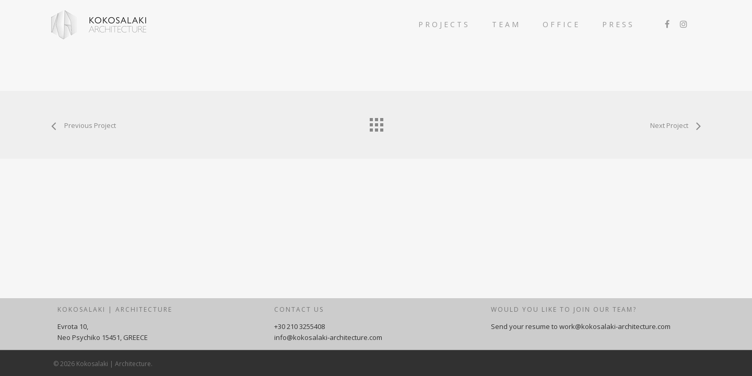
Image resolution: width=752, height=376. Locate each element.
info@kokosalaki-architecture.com (328, 337)
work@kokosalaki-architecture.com (615, 326)
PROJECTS (444, 24)
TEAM (506, 24)
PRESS (618, 24)
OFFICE (561, 24)
